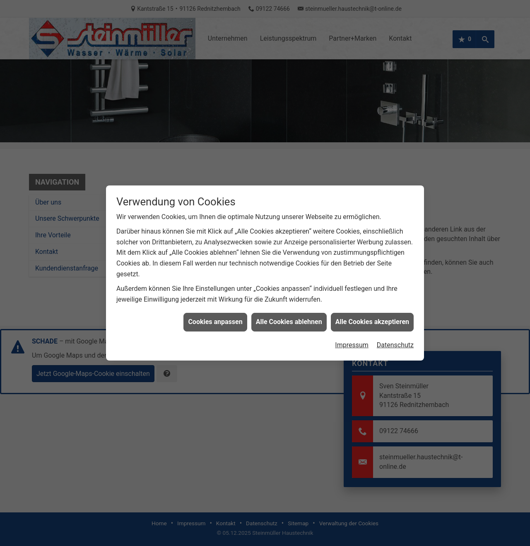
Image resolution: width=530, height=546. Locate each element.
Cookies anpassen (215, 319)
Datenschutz (395, 342)
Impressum (352, 342)
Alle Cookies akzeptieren (372, 319)
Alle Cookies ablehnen (289, 319)
